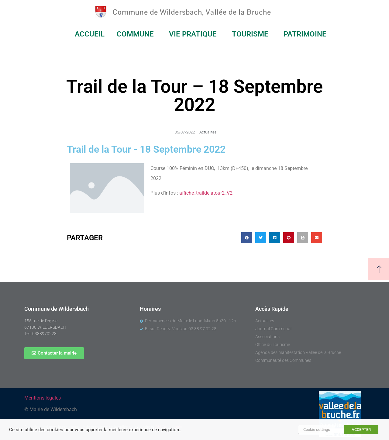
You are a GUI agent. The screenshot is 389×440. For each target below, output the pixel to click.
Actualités (208, 132)
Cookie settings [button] (316, 429)
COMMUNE (137, 34)
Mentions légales (42, 398)
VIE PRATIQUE (194, 34)
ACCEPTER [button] (361, 429)
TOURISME (251, 34)
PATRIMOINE (306, 34)
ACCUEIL (90, 34)
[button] (246, 237)
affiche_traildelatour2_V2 (205, 193)
